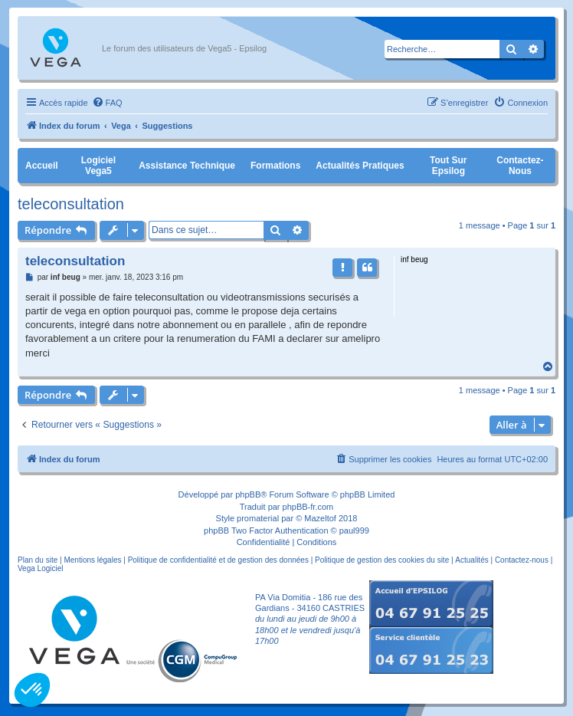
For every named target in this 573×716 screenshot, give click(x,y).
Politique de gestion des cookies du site (382, 560)
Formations (275, 165)
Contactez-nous (519, 165)
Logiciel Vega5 (98, 165)
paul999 (354, 530)
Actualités (471, 560)
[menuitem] (107, 103)
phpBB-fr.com (308, 506)
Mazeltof (320, 518)
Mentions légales (92, 560)
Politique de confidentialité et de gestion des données (218, 560)
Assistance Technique (187, 165)
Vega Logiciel (41, 568)
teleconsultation (71, 203)
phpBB (247, 494)
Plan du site (37, 560)
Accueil (41, 165)
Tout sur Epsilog (448, 165)
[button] (32, 690)
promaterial (258, 518)
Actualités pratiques (360, 165)
